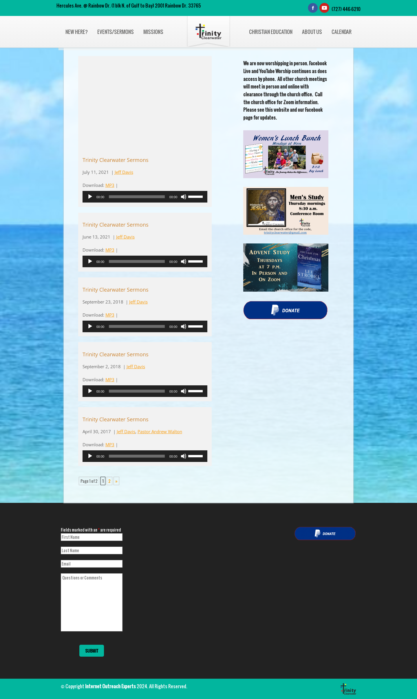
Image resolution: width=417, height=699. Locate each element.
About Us (312, 31)
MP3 (109, 185)
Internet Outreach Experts (110, 686)
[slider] (137, 196)
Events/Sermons (115, 31)
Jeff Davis (124, 172)
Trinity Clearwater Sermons (116, 159)
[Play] (90, 197)
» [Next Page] (116, 481)
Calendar (342, 31)
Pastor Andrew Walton (160, 431)
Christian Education (270, 31)
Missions (153, 31)
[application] (145, 197)
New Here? (76, 31)
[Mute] (183, 197)
